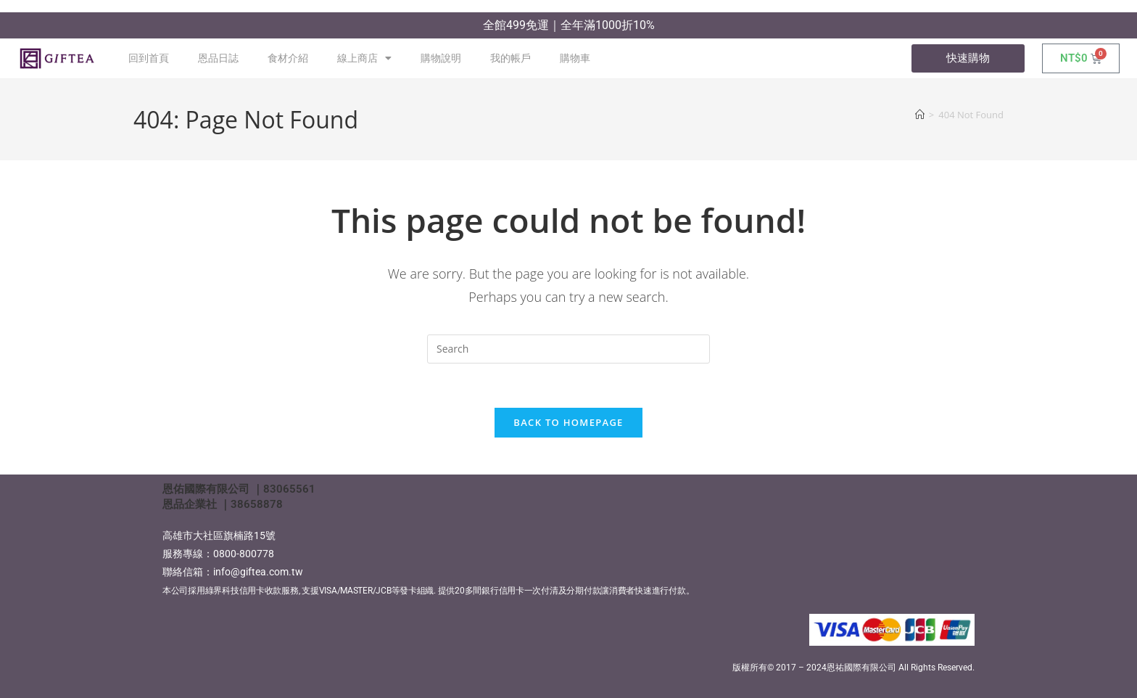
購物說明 (441, 58)
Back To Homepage (568, 422)
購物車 (575, 58)
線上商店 (364, 58)
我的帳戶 (510, 58)
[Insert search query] (568, 349)
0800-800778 (243, 553)
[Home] (920, 114)
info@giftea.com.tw (258, 572)
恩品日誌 (218, 58)
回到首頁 (148, 58)
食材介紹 (288, 58)
